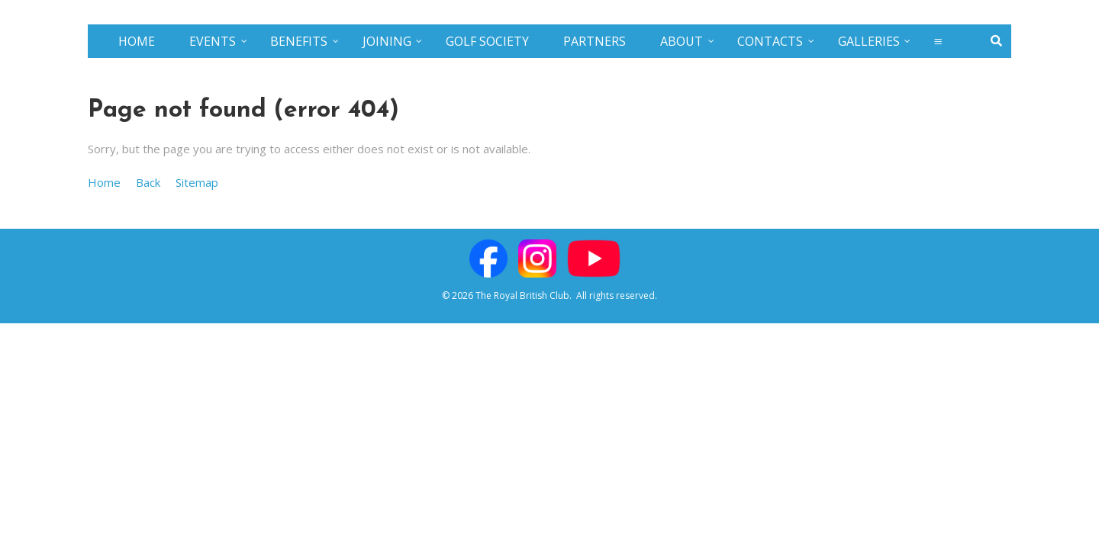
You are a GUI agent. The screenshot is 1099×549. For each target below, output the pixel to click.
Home (104, 182)
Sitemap (197, 182)
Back (148, 182)
